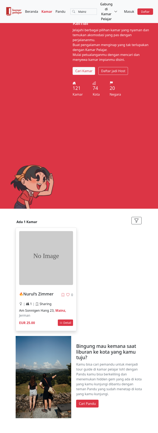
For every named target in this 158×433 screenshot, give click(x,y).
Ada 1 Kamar (26, 222)
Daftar (145, 12)
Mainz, (60, 310)
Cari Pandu (87, 403)
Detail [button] (65, 323)
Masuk (129, 11)
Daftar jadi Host (113, 71)
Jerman (24, 315)
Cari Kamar (83, 71)
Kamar (46, 11)
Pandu (60, 11)
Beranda (31, 11)
